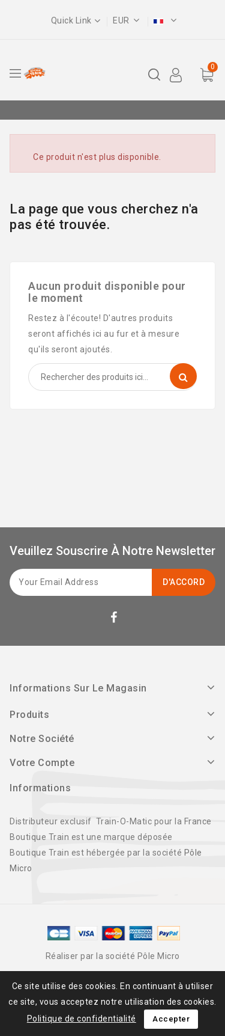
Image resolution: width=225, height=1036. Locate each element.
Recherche (183, 376)
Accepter (171, 1018)
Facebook (115, 619)
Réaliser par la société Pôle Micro (113, 956)
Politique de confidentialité (81, 1018)
